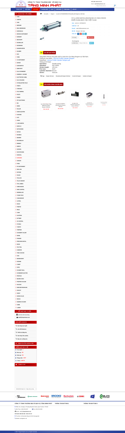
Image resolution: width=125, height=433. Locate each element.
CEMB (18, 304)
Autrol (19, 201)
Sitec (18, 267)
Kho (52, 9)
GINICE (18, 97)
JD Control (20, 221)
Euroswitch (20, 65)
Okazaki (19, 284)
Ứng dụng (67, 9)
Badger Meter (21, 48)
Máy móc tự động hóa (21, 339)
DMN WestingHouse (22, 287)
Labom (18, 307)
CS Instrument (21, 59)
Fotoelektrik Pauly (22, 83)
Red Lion (19, 169)
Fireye (18, 85)
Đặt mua (90, 37)
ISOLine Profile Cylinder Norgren (63, 58)
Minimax (19, 143)
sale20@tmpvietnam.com (23, 317)
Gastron (19, 215)
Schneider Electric (22, 273)
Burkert (19, 36)
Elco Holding (20, 80)
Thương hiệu (44, 9)
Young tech (20, 195)
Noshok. (19, 149)
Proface (19, 276)
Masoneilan (20, 140)
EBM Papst (19, 68)
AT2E (18, 16)
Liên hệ (74, 9)
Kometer (19, 250)
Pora (18, 163)
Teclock (19, 178)
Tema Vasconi (20, 252)
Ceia (18, 255)
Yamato (19, 227)
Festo (18, 94)
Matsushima (20, 129)
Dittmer (19, 218)
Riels (18, 209)
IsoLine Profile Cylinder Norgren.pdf (58, 60)
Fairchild (19, 88)
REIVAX (18, 299)
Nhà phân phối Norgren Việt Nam (63, 76)
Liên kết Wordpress (21, 329)
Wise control (20, 189)
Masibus (19, 134)
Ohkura (19, 160)
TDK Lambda (20, 183)
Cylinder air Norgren (87, 76)
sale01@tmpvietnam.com (99, 3)
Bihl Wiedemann (21, 28)
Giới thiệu (27, 9)
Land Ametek (20, 123)
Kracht (19, 290)
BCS (18, 54)
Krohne (19, 261)
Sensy (18, 293)
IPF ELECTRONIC (21, 100)
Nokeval (19, 155)
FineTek (19, 206)
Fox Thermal (20, 91)
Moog (18, 244)
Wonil (18, 235)
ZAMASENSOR (20, 198)
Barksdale (20, 31)
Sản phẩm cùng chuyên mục (53, 84)
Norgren (19, 157)
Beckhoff (19, 39)
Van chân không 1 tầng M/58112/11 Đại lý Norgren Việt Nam (46, 102)
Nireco (19, 146)
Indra (18, 106)
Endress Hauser (21, 301)
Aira (18, 22)
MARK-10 (19, 126)
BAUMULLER (20, 42)
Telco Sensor (21, 180)
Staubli (19, 224)
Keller (19, 108)
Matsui (19, 131)
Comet (18, 264)
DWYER (19, 62)
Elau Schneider (21, 71)
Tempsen (19, 229)
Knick (18, 120)
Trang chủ (19, 9)
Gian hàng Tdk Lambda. (22, 335)
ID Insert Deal (21, 270)
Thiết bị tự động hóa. (21, 332)
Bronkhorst (20, 258)
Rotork (19, 172)
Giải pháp (58, 9)
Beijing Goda (20, 278)
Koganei (19, 114)
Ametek (19, 19)
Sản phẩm (35, 9)
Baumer (19, 51)
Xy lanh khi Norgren (76, 76)
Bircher (19, 25)
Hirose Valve (20, 296)
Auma (18, 212)
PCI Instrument (21, 166)
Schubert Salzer (21, 232)
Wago (18, 203)
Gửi (91, 43)
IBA (18, 103)
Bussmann (19, 45)
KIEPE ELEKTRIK (21, 111)
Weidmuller (20, 192)
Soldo (18, 175)
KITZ (18, 117)
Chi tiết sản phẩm (49, 52)
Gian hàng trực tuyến (21, 325)
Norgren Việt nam (50, 76)
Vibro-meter (20, 186)
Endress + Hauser (22, 74)
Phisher (19, 238)
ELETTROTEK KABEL (22, 77)
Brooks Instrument (22, 34)
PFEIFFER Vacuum (21, 281)
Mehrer (19, 137)
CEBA (18, 57)
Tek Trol (19, 247)
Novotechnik (20, 152)
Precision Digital (21, 241)
